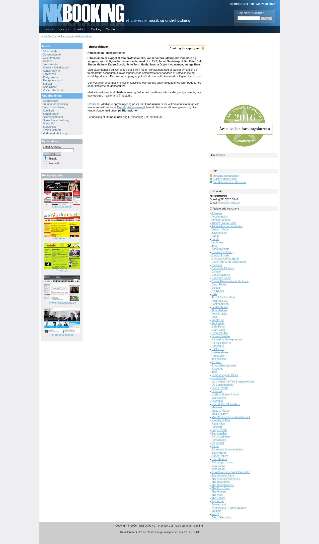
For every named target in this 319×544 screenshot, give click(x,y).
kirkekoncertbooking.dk (62, 302)
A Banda (216, 213)
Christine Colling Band (225, 258)
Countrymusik (51, 57)
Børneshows (50, 100)
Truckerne (218, 501)
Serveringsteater (53, 116)
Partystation (219, 439)
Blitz (214, 245)
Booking (96, 29)
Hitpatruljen (219, 355)
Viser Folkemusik (53, 90)
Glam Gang (219, 329)
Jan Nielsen (219, 358)
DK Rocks (218, 290)
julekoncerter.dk (62, 206)
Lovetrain (217, 400)
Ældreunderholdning (55, 133)
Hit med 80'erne (221, 342)
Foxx (215, 316)
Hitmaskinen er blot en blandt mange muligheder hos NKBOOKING (159, 532)
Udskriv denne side (225, 178)
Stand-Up (48, 123)
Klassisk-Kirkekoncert (56, 67)
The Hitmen (219, 491)
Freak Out (218, 320)
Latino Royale (220, 387)
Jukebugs (217, 368)
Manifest (217, 407)
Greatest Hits (220, 332)
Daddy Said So (221, 274)
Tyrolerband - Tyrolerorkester (229, 507)
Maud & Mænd (221, 410)
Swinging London (222, 462)
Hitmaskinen (84, 36)
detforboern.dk (62, 238)
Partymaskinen (221, 436)
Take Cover (219, 465)
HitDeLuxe (218, 349)
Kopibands (49, 73)
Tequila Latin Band (223, 475)
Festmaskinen (220, 303)
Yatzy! (215, 514)
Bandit (215, 235)
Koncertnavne (51, 70)
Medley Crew (220, 413)
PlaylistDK (218, 442)
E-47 (214, 294)
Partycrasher (219, 433)
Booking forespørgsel (226, 175)
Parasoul (217, 426)
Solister (47, 83)
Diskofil (216, 287)
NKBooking (50, 36)
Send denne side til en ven (229, 182)
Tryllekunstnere (52, 129)
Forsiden (48, 29)
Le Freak (217, 391)
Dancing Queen (221, 277)
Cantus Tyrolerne (222, 252)
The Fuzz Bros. (221, 488)
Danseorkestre (52, 54)
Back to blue (219, 232)
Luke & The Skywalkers (226, 404)
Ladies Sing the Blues (225, 375)
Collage (216, 271)
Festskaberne (220, 307)
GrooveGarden (221, 336)
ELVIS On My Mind (223, 297)
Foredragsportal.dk (61, 334)
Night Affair (218, 423)
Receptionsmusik (53, 80)
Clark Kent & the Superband (229, 261)
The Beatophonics (223, 485)
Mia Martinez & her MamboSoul (231, 417)
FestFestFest (220, 300)
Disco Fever (219, 284)
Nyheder (64, 29)
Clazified (217, 265)
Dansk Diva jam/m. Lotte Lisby (230, 281)
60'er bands (50, 51)
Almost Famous (220, 219)
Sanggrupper (51, 113)
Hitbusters (218, 345)
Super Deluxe (220, 455)
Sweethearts (219, 459)
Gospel (47, 60)
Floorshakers (220, 310)
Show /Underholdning (56, 120)
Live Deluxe (219, 397)
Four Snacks (219, 313)
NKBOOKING (39, 1)
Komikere (48, 110)
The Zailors (218, 497)
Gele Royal (218, 326)
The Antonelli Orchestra (226, 478)
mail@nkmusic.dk (229, 202)
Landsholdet (219, 378)
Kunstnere (80, 29)
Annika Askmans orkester (226, 226)
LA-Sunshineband (222, 384)
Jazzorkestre (50, 64)
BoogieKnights (220, 248)
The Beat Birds (221, 481)
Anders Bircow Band (223, 222)
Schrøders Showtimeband (227, 449)
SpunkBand (219, 452)
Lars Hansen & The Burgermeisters (233, 381)
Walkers (216, 510)
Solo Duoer (50, 86)
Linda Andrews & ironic (225, 394)
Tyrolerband (219, 504)
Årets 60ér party (221, 517)
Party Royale (219, 430)
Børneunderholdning (55, 104)
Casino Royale (221, 255)
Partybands (67, 36)
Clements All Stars (223, 268)
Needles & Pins (221, 420)
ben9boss (218, 242)
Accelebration (219, 216)
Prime (215, 446)
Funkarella (218, 323)
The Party (218, 494)
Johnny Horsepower (224, 365)
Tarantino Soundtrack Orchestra (231, 472)
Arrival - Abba (219, 229)
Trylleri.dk (62, 270)
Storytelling (49, 126)
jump (215, 371)
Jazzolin (217, 362)
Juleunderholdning (54, 107)
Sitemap (111, 29)
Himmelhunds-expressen (227, 339)
